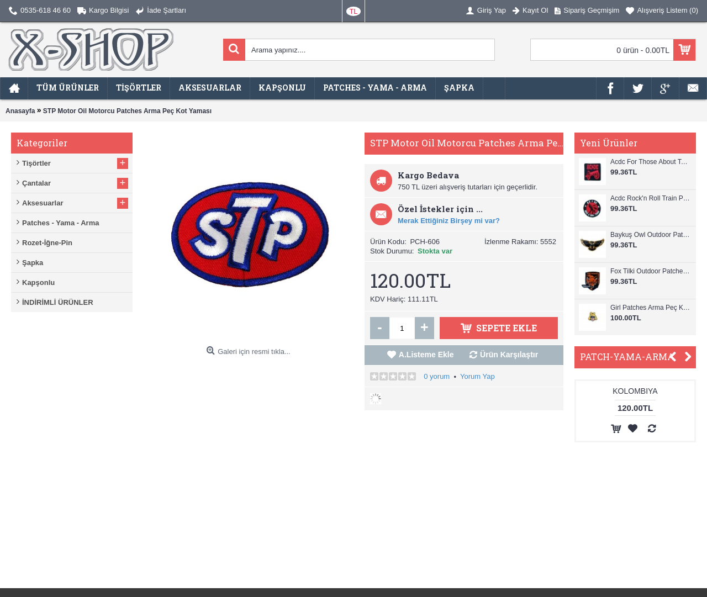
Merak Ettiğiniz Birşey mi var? (449, 220)
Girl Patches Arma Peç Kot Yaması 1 (650, 307)
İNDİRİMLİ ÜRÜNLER (57, 302)
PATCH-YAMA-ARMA (627, 356)
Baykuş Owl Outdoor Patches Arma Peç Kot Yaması (650, 235)
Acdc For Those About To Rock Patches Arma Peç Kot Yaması (650, 162)
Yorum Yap (477, 376)
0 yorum (437, 376)
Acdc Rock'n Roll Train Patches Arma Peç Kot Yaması (650, 198)
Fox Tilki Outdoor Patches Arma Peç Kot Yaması (650, 271)
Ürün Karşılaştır (509, 354)
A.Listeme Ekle (426, 354)
